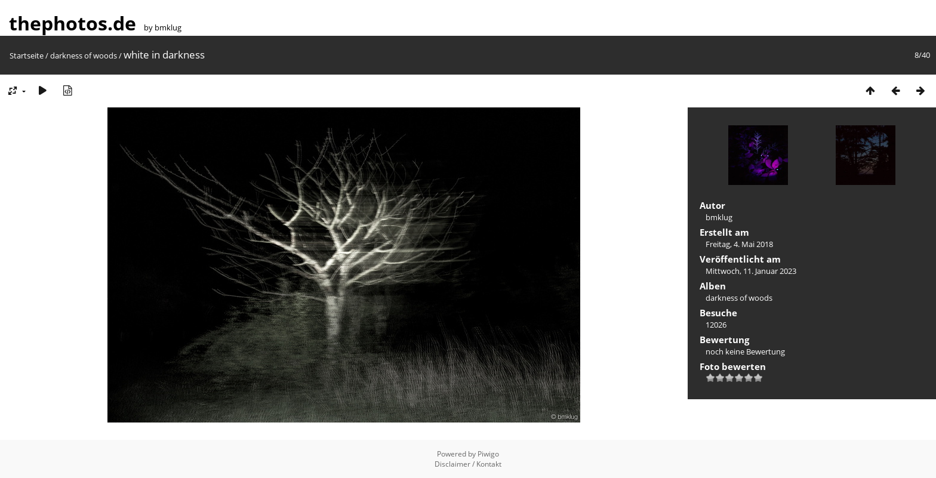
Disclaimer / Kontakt (468, 464)
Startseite (27, 55)
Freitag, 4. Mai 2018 (739, 244)
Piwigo (488, 454)
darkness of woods (83, 55)
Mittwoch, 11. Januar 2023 (751, 271)
